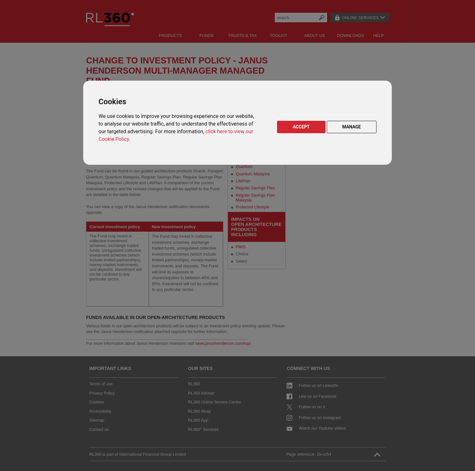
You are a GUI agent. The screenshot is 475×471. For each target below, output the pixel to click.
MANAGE (351, 126)
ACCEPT (301, 126)
